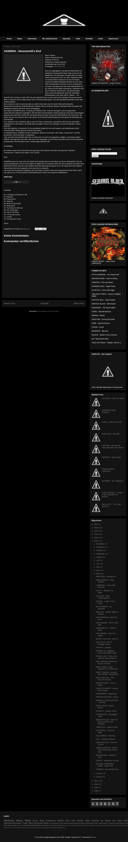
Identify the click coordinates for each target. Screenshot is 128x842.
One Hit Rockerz (118, 823)
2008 (96, 791)
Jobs (78, 39)
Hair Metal (117, 821)
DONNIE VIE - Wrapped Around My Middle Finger (106, 652)
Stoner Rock (58, 825)
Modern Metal (56, 827)
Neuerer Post (9, 303)
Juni (98, 564)
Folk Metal (7, 827)
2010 (96, 784)
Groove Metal (24, 827)
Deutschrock (67, 825)
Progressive (51, 821)
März (98, 574)
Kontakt (89, 39)
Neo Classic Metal (15, 827)
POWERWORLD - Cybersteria (109, 470)
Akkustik (117, 825)
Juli (97, 560)
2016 (96, 528)
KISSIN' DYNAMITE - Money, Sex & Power (107, 689)
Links (100, 39)
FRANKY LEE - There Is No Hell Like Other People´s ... (107, 657)
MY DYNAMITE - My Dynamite (104, 608)
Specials (66, 39)
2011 (96, 781)
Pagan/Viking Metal (108, 825)
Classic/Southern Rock (77, 823)
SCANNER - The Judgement (112, 481)
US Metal (74, 825)
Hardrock (9, 820)
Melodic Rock (63, 821)
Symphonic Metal (41, 823)
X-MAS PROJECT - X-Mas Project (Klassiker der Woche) (112, 495)
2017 (96, 524)
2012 (96, 541)
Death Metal (89, 823)
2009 (96, 788)
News (19, 39)
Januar (99, 777)
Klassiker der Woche (101, 821)
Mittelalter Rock (47, 827)
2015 (96, 531)
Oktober (99, 550)
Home (9, 39)
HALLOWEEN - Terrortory (105, 736)
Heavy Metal (23, 820)
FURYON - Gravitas (103, 647)
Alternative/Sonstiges (13, 823)
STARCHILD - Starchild (110, 434)
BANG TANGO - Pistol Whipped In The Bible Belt (107, 668)
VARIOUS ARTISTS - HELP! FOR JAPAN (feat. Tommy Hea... (107, 750)
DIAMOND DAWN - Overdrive (109, 411)
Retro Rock (49, 825)
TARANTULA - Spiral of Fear (107, 727)
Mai (97, 567)
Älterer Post (79, 303)
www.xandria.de (59, 66)
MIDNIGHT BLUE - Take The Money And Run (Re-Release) (107, 722)
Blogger (93, 837)
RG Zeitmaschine (49, 39)
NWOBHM (32, 825)
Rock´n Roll (107, 823)
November (100, 547)
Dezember (100, 544)
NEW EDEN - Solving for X (106, 576)
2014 (96, 534)
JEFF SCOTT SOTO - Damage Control (104, 643)
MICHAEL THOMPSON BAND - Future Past (105, 765)
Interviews (32, 39)
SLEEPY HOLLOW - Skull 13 (107, 639)
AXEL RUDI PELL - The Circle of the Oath (105, 679)
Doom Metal (63, 823)
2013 (96, 538)
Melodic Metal (83, 821)
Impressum (113, 39)
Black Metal (40, 825)
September (100, 554)
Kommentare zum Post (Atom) (48, 311)
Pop (18, 825)
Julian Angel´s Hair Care (94, 825)
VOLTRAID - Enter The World (113, 398)
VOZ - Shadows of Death (105, 739)
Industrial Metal (32, 827)
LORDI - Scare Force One (112, 422)
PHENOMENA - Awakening (106, 694)
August (99, 557)
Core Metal (24, 825)
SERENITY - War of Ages (111, 457)
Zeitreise (62, 827)
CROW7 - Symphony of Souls (107, 761)
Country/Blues (54, 823)
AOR (73, 821)
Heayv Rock (124, 825)
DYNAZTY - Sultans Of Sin (106, 711)
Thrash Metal (27, 823)
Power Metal (38, 821)
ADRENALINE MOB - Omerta (107, 697)
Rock (126, 821)
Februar (99, 773)
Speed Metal (12, 825)
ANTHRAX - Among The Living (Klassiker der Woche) (112, 447)
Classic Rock (81, 825)
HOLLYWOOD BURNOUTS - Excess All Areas (107, 663)
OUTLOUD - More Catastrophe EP (103, 597)
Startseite (44, 303)
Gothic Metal (98, 823)
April (98, 570)
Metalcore (40, 827)
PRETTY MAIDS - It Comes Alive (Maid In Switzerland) (107, 673)
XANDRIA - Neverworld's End (107, 769)
